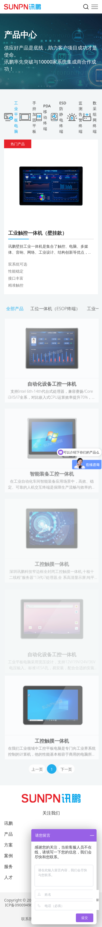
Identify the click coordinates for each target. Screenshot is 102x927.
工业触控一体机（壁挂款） (37, 233)
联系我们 (28, 918)
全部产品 (15, 309)
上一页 (38, 769)
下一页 (67, 769)
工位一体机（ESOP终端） (56, 309)
